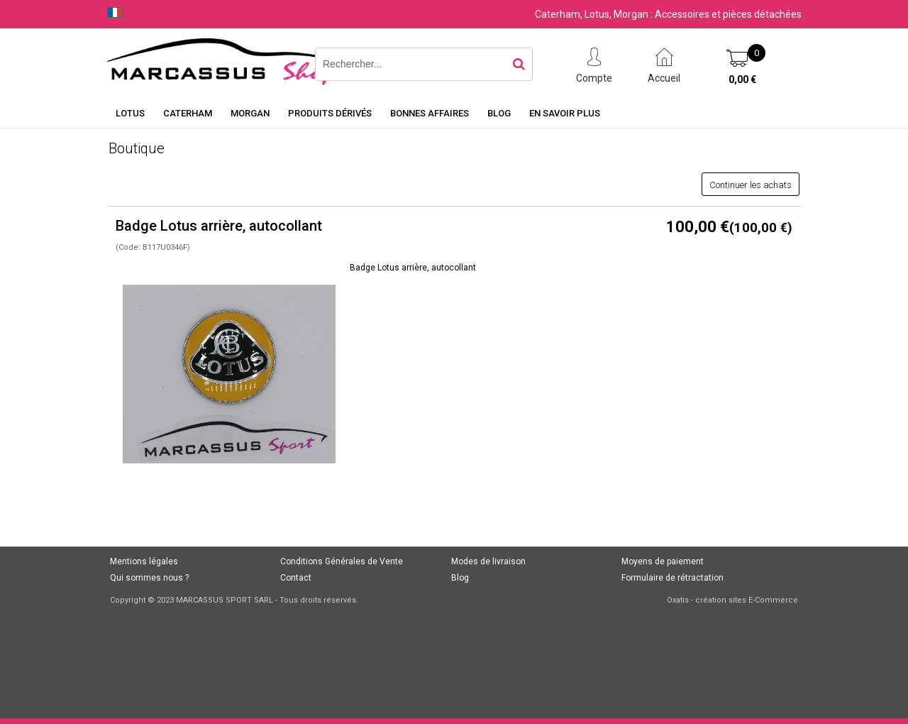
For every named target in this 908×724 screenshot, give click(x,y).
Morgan (250, 113)
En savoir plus (564, 113)
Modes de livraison (488, 561)
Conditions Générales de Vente (341, 561)
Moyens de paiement (662, 561)
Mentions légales (144, 561)
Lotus (130, 113)
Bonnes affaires (429, 113)
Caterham (187, 113)
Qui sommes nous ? (149, 578)
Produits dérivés (330, 113)
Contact (295, 578)
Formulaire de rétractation (672, 578)
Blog (499, 113)
